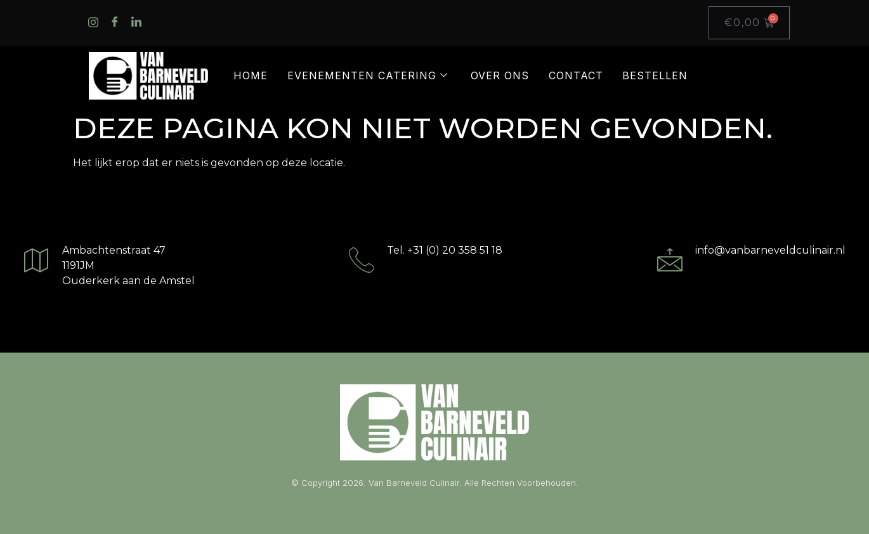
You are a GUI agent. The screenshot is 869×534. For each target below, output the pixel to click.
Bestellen (655, 75)
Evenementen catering (367, 75)
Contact (576, 75)
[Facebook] (110, 22)
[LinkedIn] (131, 22)
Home (250, 75)
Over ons (500, 75)
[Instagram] (88, 22)
